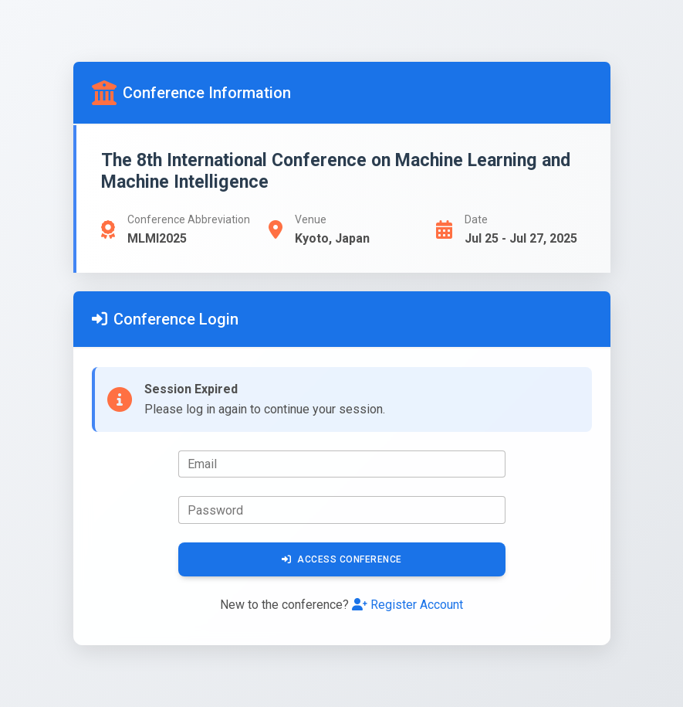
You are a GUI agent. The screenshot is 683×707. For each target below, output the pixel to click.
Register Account (407, 604)
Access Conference (342, 559)
